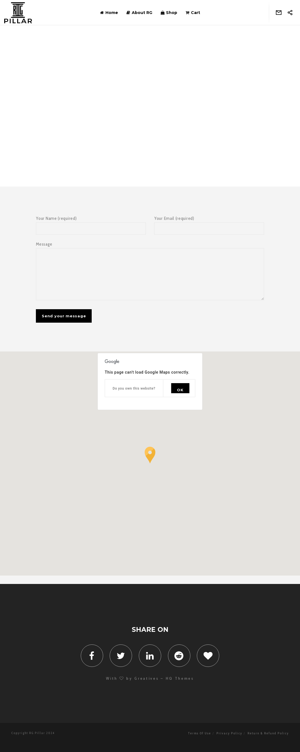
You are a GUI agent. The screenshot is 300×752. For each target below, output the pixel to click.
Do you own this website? (134, 397)
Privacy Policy (229, 742)
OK (180, 398)
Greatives (146, 686)
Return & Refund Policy (268, 742)
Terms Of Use (199, 742)
